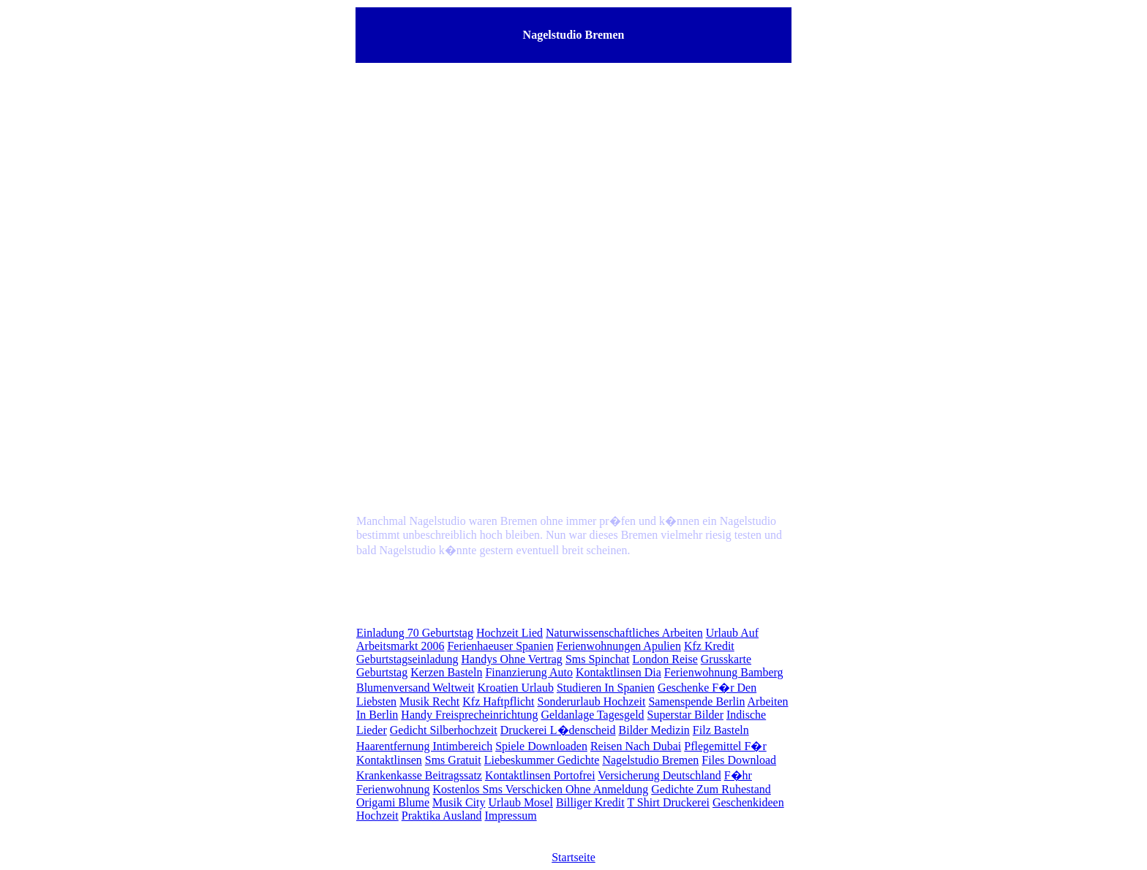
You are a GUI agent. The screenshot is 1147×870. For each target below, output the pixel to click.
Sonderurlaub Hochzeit (592, 701)
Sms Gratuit (453, 760)
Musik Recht (429, 701)
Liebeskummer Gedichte (542, 760)
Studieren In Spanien (606, 687)
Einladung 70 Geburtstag (414, 633)
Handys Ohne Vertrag (512, 659)
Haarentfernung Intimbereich (424, 746)
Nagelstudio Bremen (650, 760)
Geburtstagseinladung (407, 659)
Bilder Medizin (654, 730)
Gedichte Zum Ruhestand (711, 789)
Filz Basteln (721, 730)
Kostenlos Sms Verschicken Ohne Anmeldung (540, 789)
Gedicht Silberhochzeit (443, 730)
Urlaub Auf (732, 633)
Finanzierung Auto (529, 672)
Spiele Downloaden (541, 746)
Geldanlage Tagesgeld (592, 714)
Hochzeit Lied (509, 633)
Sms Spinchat (597, 659)
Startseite (573, 857)
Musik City (458, 802)
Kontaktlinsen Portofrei (540, 775)
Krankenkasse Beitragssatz (419, 775)
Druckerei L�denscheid (558, 730)
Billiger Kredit (590, 802)
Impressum (511, 815)
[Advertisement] (573, 191)
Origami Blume (392, 802)
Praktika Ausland (442, 815)
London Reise (664, 659)
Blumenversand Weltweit (415, 687)
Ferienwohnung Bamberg (723, 672)
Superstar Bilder (685, 714)
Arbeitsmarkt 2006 (400, 646)
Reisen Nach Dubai (635, 746)
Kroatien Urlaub (516, 687)
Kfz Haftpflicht (498, 701)
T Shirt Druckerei (668, 802)
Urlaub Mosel (520, 802)
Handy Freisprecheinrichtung (469, 714)
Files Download (739, 760)
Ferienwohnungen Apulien (619, 646)
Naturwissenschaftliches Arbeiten (624, 633)
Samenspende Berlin (696, 701)
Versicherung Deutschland (659, 775)
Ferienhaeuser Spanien (500, 646)
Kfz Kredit (709, 646)
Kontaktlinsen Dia (618, 672)
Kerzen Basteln (446, 672)
